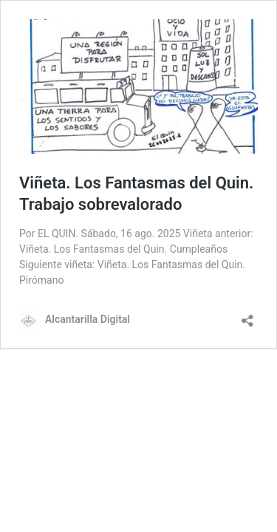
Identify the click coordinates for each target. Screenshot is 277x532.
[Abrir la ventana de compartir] (247, 315)
